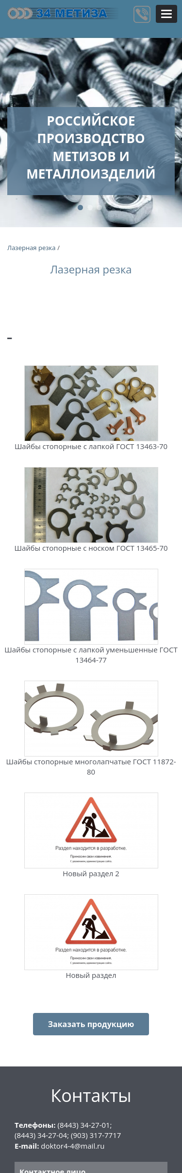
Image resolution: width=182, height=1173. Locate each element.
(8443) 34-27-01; (84, 1125)
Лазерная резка (31, 247)
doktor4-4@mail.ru (72, 1146)
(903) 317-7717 (96, 1135)
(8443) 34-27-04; (42, 1135)
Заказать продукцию (91, 1024)
